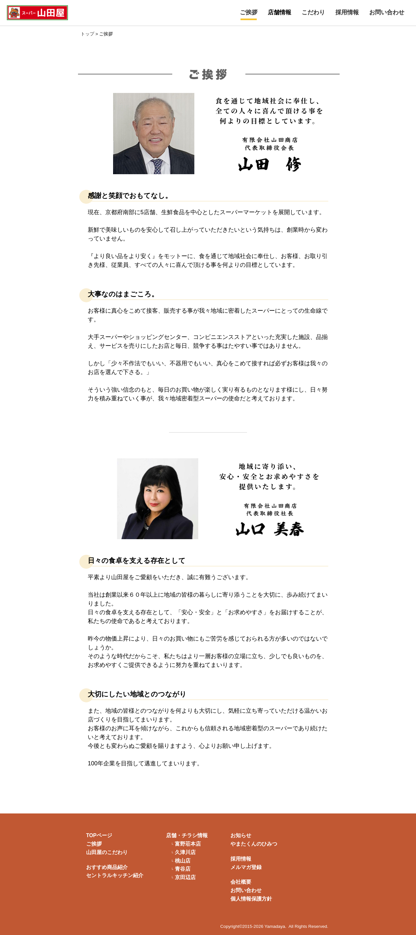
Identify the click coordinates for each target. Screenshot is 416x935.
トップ (87, 34)
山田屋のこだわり (107, 852)
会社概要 (240, 882)
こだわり (313, 12)
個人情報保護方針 (251, 899)
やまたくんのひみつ (253, 844)
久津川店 (185, 852)
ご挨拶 (248, 12)
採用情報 (347, 12)
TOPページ (99, 835)
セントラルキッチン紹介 (114, 875)
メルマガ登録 (246, 867)
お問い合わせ (386, 12)
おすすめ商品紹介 (107, 867)
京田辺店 (185, 877)
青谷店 (182, 869)
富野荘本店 (188, 844)
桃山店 (182, 861)
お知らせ (240, 835)
